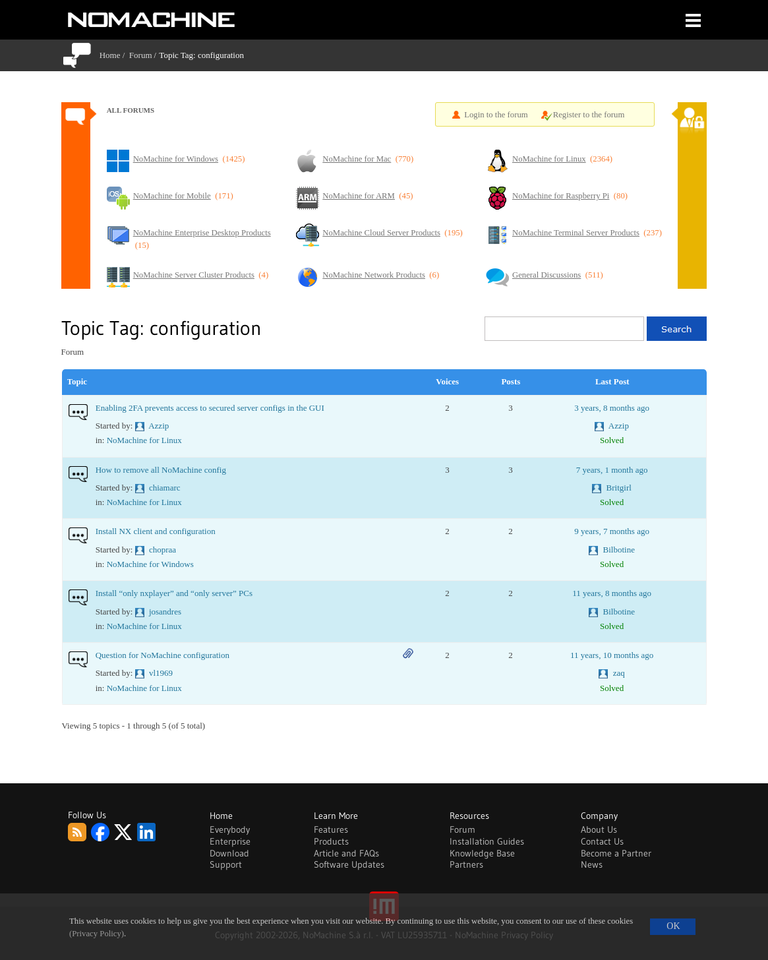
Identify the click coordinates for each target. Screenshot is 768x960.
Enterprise (230, 841)
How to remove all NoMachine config (161, 470)
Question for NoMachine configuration (162, 655)
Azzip (158, 426)
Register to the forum (589, 114)
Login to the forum (496, 114)
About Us (599, 829)
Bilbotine (619, 550)
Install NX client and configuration (156, 531)
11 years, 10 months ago (611, 655)
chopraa (162, 550)
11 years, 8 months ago (611, 593)
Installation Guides (487, 841)
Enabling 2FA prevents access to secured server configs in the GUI (210, 408)
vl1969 (161, 673)
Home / (114, 55)
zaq (619, 673)
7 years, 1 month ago (612, 470)
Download (229, 853)
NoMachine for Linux (144, 440)
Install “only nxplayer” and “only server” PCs (174, 593)
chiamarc (165, 488)
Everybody (230, 829)
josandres (165, 611)
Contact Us (602, 841)
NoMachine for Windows (150, 564)
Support (226, 864)
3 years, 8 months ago (611, 408)
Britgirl (619, 488)
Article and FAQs (346, 853)
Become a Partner (616, 853)
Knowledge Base (482, 853)
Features (331, 829)
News (592, 864)
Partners (466, 864)
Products (331, 841)
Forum (140, 55)
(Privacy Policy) (96, 933)
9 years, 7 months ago (611, 531)
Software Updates (349, 864)
